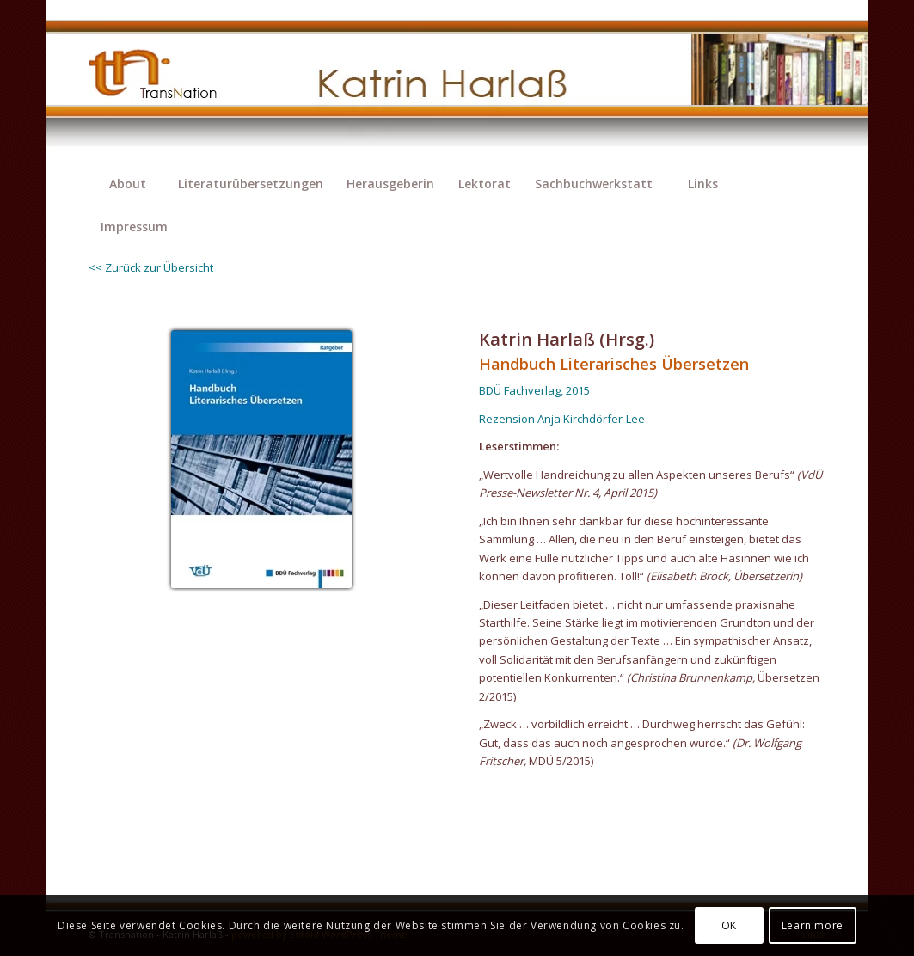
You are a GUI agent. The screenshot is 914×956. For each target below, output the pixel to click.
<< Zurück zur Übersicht (151, 267)
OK (729, 925)
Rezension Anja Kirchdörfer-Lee (562, 418)
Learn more (812, 925)
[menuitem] (127, 183)
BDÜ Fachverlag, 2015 (534, 390)
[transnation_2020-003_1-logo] (168, 81)
